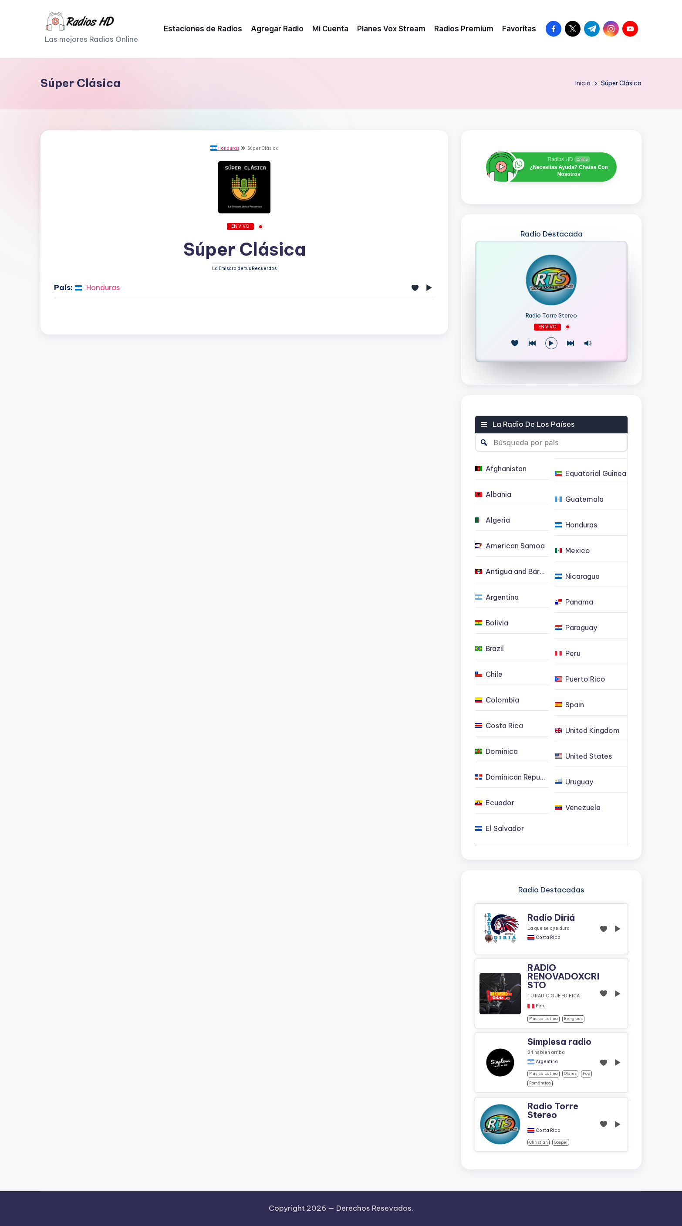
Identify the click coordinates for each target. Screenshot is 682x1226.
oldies (570, 1073)
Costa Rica (548, 938)
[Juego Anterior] (532, 343)
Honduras (224, 148)
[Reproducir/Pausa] (551, 343)
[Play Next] (570, 343)
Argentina (547, 1062)
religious (573, 1018)
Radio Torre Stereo (551, 315)
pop (586, 1073)
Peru (541, 1006)
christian (538, 1142)
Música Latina (543, 1018)
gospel (560, 1142)
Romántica (540, 1083)
